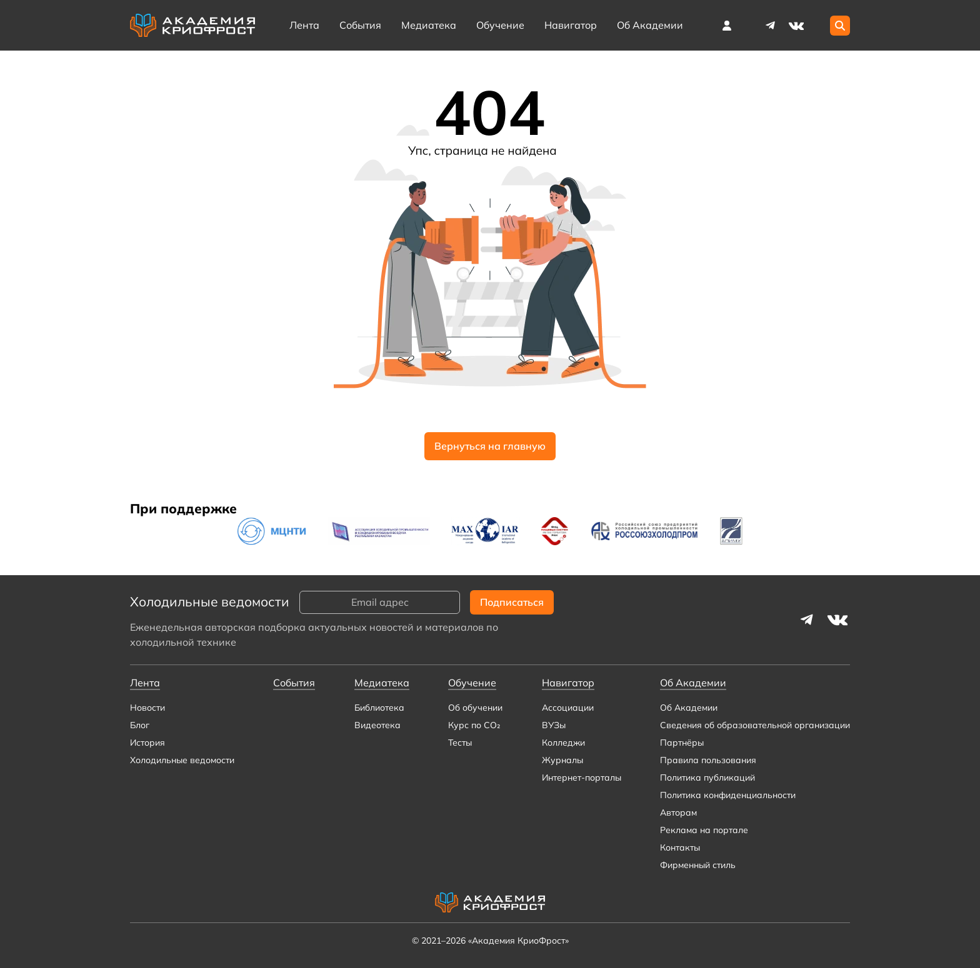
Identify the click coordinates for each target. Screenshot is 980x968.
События (360, 25)
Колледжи (563, 742)
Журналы (562, 760)
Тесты (460, 742)
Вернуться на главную (490, 446)
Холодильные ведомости (182, 760)
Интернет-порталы (581, 777)
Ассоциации (568, 707)
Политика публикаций (707, 777)
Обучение (500, 25)
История (147, 742)
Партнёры (682, 742)
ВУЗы (554, 725)
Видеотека (377, 725)
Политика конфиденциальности (728, 795)
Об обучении (475, 707)
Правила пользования (708, 760)
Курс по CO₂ (474, 725)
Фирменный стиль (698, 865)
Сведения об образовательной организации (755, 725)
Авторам (678, 812)
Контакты (680, 847)
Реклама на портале (704, 830)
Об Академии (689, 707)
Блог (139, 725)
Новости (147, 707)
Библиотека (379, 707)
